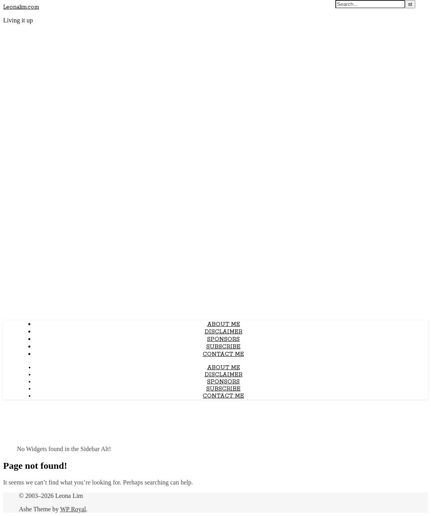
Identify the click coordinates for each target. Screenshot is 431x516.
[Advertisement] (215, 259)
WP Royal (73, 509)
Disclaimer (223, 331)
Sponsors (223, 339)
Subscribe (223, 346)
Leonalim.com (21, 7)
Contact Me (223, 354)
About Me (223, 324)
